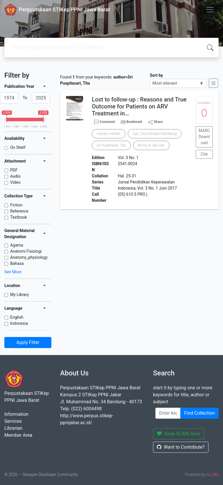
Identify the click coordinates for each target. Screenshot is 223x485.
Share (155, 122)
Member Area (18, 435)
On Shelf (18, 147)
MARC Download (204, 136)
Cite (204, 154)
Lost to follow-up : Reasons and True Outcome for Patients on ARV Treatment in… (139, 106)
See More (12, 272)
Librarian (13, 428)
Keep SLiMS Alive (178, 433)
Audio (15, 176)
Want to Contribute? (181, 447)
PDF (14, 170)
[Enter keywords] (168, 413)
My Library (19, 294)
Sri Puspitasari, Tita (111, 145)
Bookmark (134, 122)
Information (16, 414)
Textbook (18, 217)
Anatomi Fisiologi (26, 251)
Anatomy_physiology (29, 257)
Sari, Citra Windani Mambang (155, 134)
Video (15, 182)
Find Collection (199, 413)
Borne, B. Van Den (151, 145)
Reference (19, 211)
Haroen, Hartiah (109, 134)
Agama (16, 245)
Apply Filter (27, 342)
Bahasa (17, 263)
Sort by (156, 75)
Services (13, 421)
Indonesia (19, 323)
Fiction (16, 205)
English (16, 317)
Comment (104, 122)
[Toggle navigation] (210, 9)
